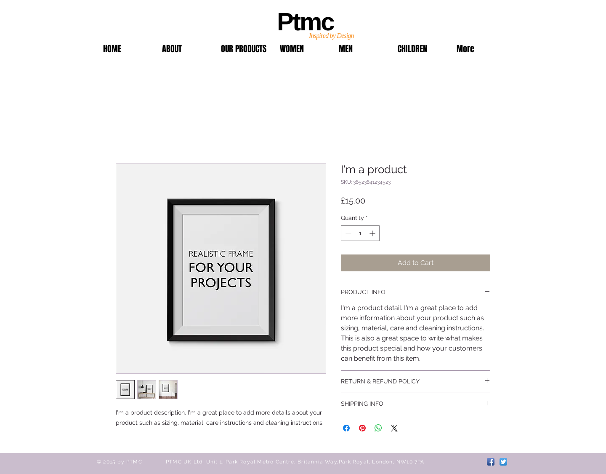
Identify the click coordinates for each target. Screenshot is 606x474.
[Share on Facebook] (346, 428)
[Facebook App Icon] (490, 462)
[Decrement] (347, 233)
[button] (244, 49)
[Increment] (373, 233)
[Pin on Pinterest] (362, 428)
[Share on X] (394, 428)
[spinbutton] (360, 233)
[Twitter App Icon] (503, 462)
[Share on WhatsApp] (378, 428)
